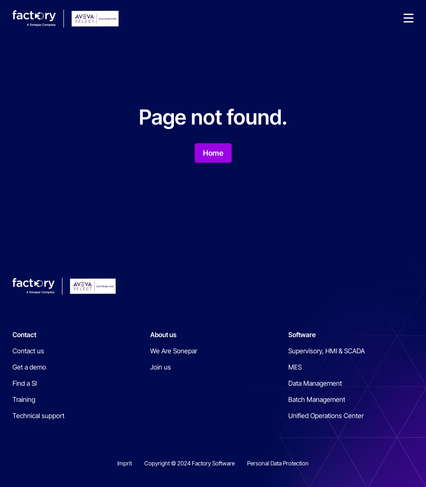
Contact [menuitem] (24, 334)
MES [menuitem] (295, 367)
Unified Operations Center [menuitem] (326, 415)
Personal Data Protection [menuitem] (278, 463)
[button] (409, 19)
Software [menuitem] (302, 334)
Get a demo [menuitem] (29, 367)
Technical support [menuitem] (38, 415)
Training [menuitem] (23, 399)
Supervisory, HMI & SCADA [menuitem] (326, 351)
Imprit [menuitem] (124, 463)
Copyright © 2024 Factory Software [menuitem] (189, 463)
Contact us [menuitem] (28, 351)
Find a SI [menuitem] (24, 383)
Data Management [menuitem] (315, 383)
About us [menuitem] (163, 334)
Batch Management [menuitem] (316, 399)
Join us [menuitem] (160, 367)
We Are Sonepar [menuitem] (173, 351)
